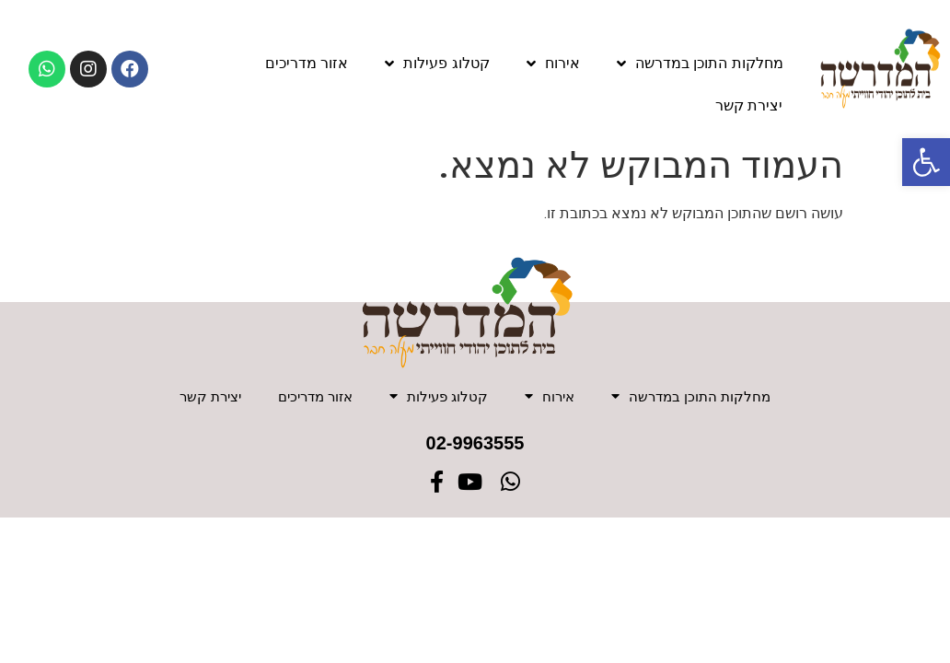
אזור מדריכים (306, 63)
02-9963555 (475, 447)
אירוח (553, 63)
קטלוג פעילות (437, 63)
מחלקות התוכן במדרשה (700, 63)
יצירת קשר (748, 105)
